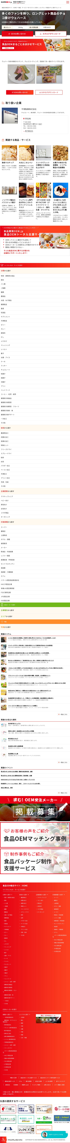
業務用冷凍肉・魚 (7, 410)
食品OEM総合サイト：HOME (9, 7)
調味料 (3, 333)
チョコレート (5, 370)
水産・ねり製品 (6, 300)
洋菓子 (3, 382)
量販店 (3, 531)
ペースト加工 (5, 470)
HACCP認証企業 (6, 584)
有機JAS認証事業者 (7, 588)
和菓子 (3, 374)
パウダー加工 (5, 466)
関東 (22, 1023)
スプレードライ (6, 453)
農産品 (3, 296)
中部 (22, 1026)
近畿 (22, 1029)
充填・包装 (4, 482)
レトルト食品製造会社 (10, 1039)
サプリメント (5, 317)
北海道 (22, 1017)
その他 (3, 423)
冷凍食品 (4, 321)
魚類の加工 (4, 441)
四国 (22, 1035)
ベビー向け (4, 500)
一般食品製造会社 (8, 1017)
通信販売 (4, 543)
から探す (6, 270)
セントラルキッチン (8, 564)
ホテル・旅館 (5, 539)
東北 (22, 1020)
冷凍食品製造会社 (8, 1042)
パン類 (3, 284)
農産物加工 (4, 433)
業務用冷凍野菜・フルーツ (10, 406)
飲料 (2, 280)
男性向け (4, 504)
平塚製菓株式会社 (29, 109)
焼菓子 (3, 378)
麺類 (2, 292)
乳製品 (3, 312)
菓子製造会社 (29, 131)
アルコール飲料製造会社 (10, 1028)
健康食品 (4, 304)
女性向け (4, 509)
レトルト (4, 349)
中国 (22, 1032)
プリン (3, 386)
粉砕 (2, 457)
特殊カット (4, 445)
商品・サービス (22, 7)
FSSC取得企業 (6, 592)
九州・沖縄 (24, 1037)
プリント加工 (5, 478)
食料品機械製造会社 (9, 1036)
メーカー (4, 547)
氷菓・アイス (5, 357)
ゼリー (3, 325)
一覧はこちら (63, 714)
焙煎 (2, 461)
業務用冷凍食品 (6, 398)
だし (2, 337)
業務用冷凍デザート (8, 414)
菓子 (2, 353)
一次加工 (4, 419)
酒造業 (3, 568)
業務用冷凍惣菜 (6, 402)
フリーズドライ (6, 449)
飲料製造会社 (7, 1025)
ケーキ (3, 361)
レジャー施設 (5, 556)
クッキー (4, 365)
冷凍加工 (4, 474)
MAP (40, 124)
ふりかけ (4, 341)
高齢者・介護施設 (7, 572)
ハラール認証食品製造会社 (10, 580)
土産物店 (4, 535)
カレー (3, 329)
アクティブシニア (7, 496)
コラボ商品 (4, 513)
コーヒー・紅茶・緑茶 (8, 394)
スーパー (4, 527)
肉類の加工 (4, 437)
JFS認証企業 (5, 596)
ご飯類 (3, 288)
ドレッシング (5, 345)
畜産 (2, 308)
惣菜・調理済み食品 (8, 276)
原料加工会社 (7, 1033)
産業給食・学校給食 (8, 560)
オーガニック (5, 517)
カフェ (3, 576)
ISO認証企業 (5, 600)
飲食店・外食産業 (7, 551)
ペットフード (5, 390)
